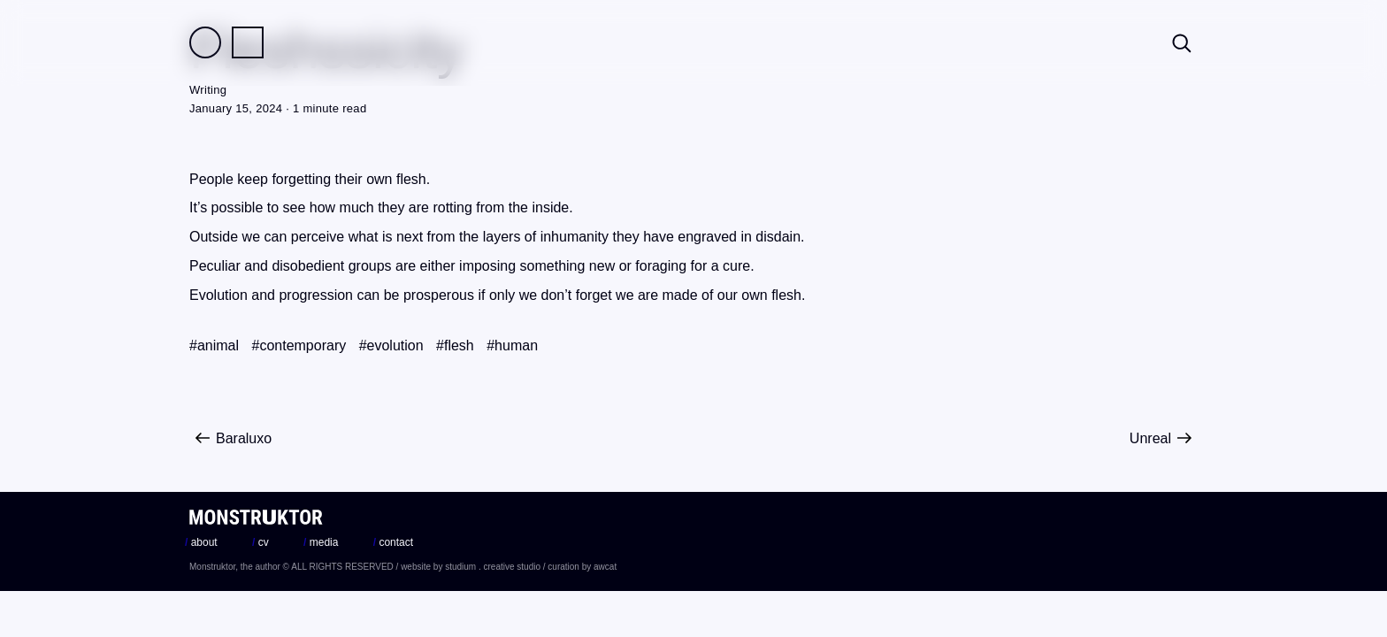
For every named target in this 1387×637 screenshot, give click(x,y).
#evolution (391, 345)
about (201, 542)
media (320, 542)
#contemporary (298, 345)
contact (393, 542)
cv (260, 542)
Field (205, 42)
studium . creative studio (492, 567)
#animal (214, 345)
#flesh (455, 345)
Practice (248, 42)
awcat (605, 567)
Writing (207, 89)
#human (512, 345)
